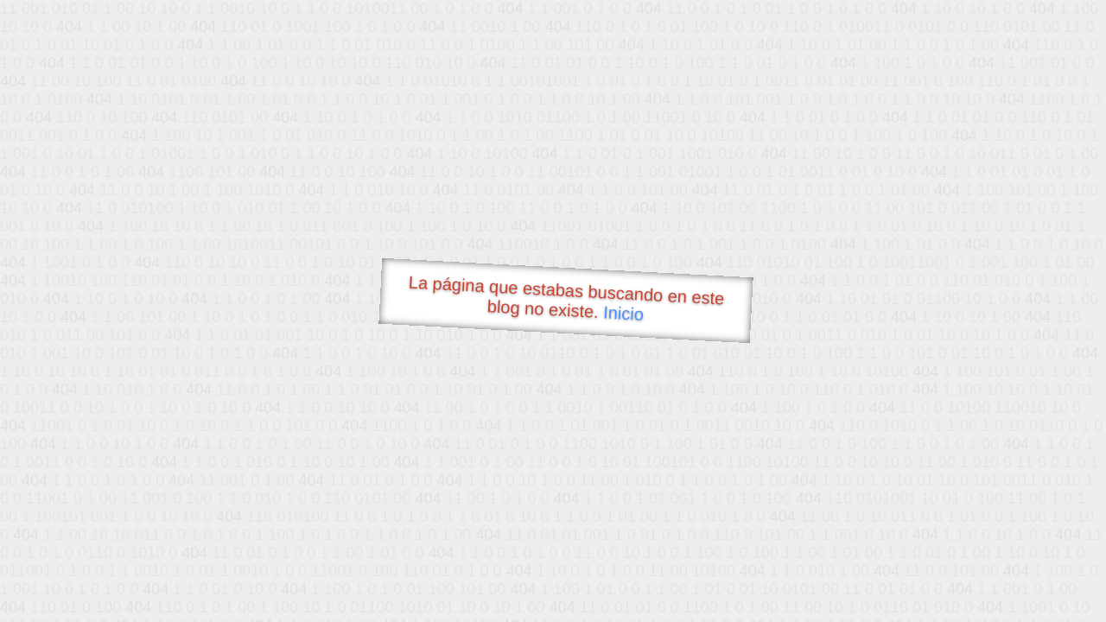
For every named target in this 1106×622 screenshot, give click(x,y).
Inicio (624, 312)
